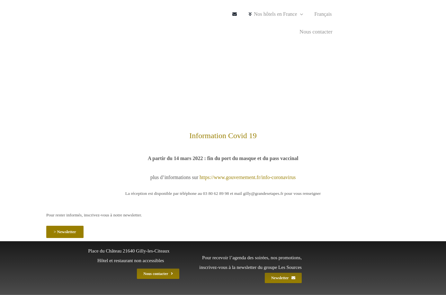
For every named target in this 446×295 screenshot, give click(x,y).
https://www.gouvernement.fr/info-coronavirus (248, 177)
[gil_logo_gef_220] (68, 7)
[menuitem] (320, 14)
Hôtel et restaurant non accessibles (130, 260)
